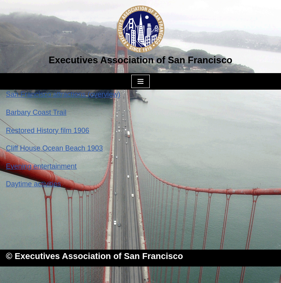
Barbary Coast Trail (36, 112)
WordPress (171, 274)
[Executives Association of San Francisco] (140, 37)
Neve (100, 274)
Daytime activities (33, 184)
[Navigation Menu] (140, 81)
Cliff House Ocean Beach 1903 (54, 148)
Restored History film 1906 (47, 130)
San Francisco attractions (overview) (63, 94)
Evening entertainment (41, 166)
